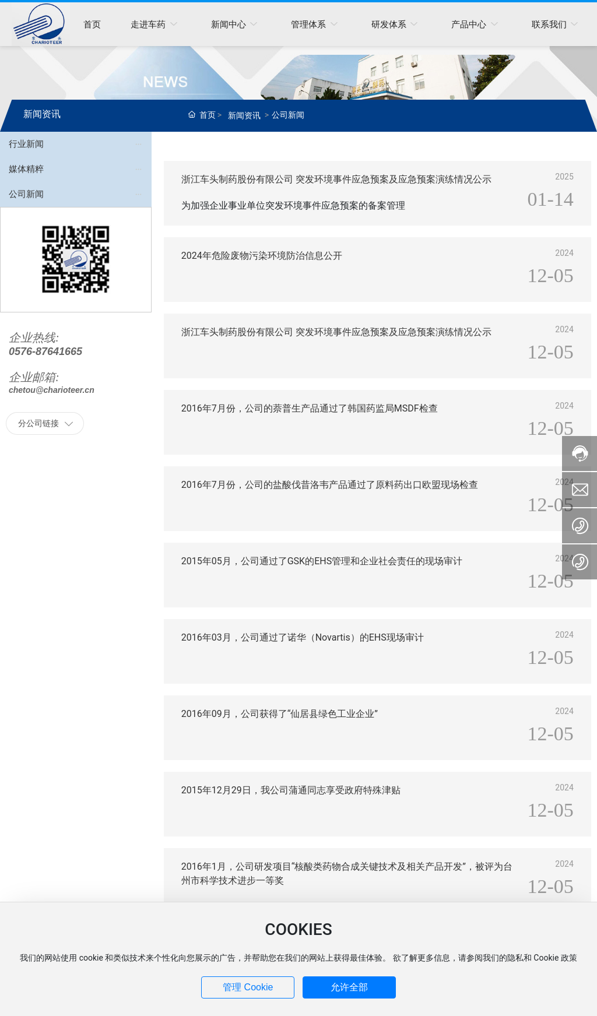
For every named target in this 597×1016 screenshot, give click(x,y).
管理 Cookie (248, 987)
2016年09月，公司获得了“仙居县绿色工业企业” (279, 713)
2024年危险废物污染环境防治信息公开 (261, 255)
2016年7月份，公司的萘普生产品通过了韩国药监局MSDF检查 (309, 408)
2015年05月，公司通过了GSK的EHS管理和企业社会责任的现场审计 (321, 561)
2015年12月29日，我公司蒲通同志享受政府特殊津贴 (291, 790)
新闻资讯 (244, 115)
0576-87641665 (45, 351)
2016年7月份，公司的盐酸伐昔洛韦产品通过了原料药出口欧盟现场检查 (329, 484)
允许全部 (349, 987)
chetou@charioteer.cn (51, 390)
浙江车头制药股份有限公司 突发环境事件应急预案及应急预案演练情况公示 (336, 179)
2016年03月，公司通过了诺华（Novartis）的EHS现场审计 (302, 637)
